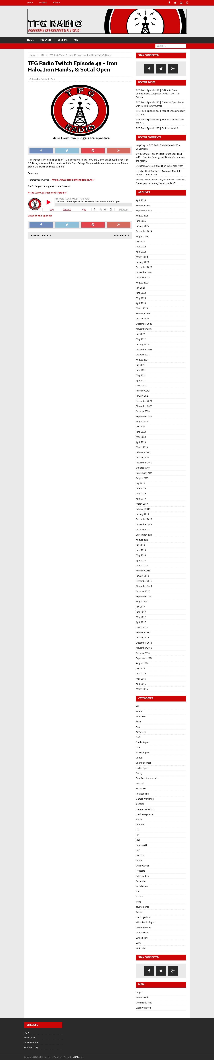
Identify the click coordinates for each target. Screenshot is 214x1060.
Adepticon (141, 716)
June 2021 (141, 369)
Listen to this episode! (40, 215)
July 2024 (140, 241)
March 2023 (142, 308)
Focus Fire (141, 788)
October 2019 (143, 467)
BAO (138, 736)
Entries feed (142, 997)
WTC (138, 942)
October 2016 (143, 652)
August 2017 (142, 601)
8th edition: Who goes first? (169, 165)
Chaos (139, 757)
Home (30, 39)
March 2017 (142, 627)
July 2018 (140, 544)
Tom (138, 901)
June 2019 (141, 488)
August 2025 (142, 215)
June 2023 (141, 292)
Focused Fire (142, 793)
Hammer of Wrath (145, 808)
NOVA (139, 860)
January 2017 (142, 637)
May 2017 (141, 616)
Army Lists (141, 731)
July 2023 (140, 287)
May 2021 (141, 375)
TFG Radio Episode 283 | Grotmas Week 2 (157, 127)
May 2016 (141, 678)
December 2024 (144, 231)
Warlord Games (143, 927)
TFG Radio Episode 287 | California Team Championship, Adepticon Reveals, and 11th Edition (158, 93)
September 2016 (144, 657)
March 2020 (142, 447)
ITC (137, 829)
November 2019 (144, 462)
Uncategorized (143, 916)
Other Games (142, 865)
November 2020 (144, 405)
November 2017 (144, 586)
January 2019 (142, 513)
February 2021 (143, 390)
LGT (138, 839)
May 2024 (141, 246)
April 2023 (141, 303)
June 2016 (141, 673)
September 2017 (144, 596)
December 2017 (144, 580)
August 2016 (142, 663)
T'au (138, 891)
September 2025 (144, 210)
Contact (43, 3)
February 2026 (143, 205)
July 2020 (140, 426)
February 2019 (143, 508)
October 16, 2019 (40, 78)
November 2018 (144, 524)
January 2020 (142, 457)
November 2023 (144, 272)
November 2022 (144, 328)
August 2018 (142, 539)
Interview (140, 824)
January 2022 (142, 344)
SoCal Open (142, 886)
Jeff (137, 834)
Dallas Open (142, 767)
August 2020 (142, 421)
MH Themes (78, 1057)
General (63, 39)
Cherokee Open (143, 762)
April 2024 (141, 251)
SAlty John (141, 880)
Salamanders (142, 875)
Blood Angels (142, 752)
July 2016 (140, 668)
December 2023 (144, 266)
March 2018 (142, 565)
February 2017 (143, 632)
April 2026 (141, 200)
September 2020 (144, 416)
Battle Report (142, 742)
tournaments (142, 906)
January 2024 (142, 261)
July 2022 (140, 333)
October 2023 (143, 277)
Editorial (140, 783)
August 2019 (142, 477)
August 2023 (142, 282)
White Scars (142, 937)
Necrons (140, 855)
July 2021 (140, 364)
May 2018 (141, 555)
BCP (138, 747)
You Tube (140, 947)
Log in (139, 992)
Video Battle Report (145, 922)
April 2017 (141, 621)
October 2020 (143, 411)
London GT (141, 844)
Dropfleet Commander (147, 778)
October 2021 (143, 354)
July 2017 (140, 606)
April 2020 (141, 441)
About (30, 3)
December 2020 (144, 400)
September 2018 (144, 534)
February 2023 (143, 313)
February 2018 (143, 570)
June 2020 (141, 431)
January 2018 (142, 575)
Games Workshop (145, 798)
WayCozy (140, 145)
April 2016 (141, 683)
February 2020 (143, 452)
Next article (121, 235)
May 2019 (141, 493)
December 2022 (144, 323)
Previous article (41, 235)
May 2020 (141, 436)
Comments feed (144, 1002)
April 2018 (141, 560)
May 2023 (141, 297)
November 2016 (144, 647)
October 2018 (143, 529)
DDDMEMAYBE (144, 165)
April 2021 (141, 380)
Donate (56, 3)
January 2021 (142, 395)
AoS (138, 726)
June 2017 (141, 611)
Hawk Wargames (144, 814)
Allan (138, 721)
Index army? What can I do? (161, 182)
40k (76, 39)
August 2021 (142, 359)
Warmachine (142, 932)
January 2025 (142, 225)
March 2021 (142, 385)
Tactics (139, 896)
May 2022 (141, 339)
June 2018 (141, 549)
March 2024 (142, 256)
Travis (139, 911)
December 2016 (144, 642)
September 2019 (144, 472)
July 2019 (140, 483)
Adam (139, 711)
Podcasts (45, 39)
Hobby (139, 819)
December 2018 (144, 519)
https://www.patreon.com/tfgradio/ (47, 192)
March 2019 (142, 503)
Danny (139, 772)
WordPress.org (143, 1007)
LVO (138, 850)
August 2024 (142, 236)
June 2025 (141, 220)
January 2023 (142, 318)
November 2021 (144, 349)
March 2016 (142, 688)
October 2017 (143, 591)
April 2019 (141, 498)
